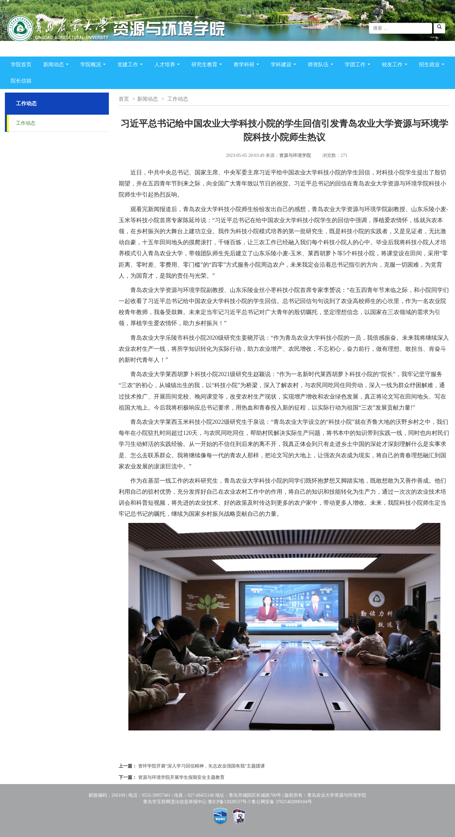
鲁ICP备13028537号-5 (229, 801)
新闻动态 (57, 66)
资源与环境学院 (295, 155)
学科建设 (285, 66)
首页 (124, 99)
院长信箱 (21, 80)
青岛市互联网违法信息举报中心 (175, 801)
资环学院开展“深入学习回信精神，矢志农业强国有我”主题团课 (201, 766)
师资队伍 (322, 66)
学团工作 (359, 66)
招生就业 (433, 66)
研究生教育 (208, 66)
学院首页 (21, 64)
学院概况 (94, 66)
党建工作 (131, 66)
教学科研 (248, 66)
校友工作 (396, 66)
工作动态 (25, 123)
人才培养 (168, 66)
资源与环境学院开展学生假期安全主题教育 (181, 777)
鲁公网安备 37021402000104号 (282, 801)
